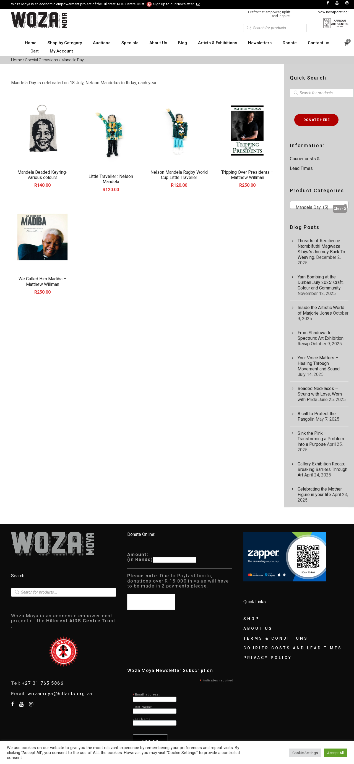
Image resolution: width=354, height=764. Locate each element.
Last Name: (142, 718)
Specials (129, 42)
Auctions (101, 42)
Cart (34, 51)
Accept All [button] (335, 753)
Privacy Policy (267, 657)
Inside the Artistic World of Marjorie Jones (321, 310)
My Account (61, 51)
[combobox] (319, 205)
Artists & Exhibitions (217, 42)
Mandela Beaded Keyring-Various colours (42, 175)
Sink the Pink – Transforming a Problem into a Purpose (321, 439)
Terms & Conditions (275, 638)
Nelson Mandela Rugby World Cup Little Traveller (179, 175)
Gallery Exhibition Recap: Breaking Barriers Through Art (322, 469)
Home (31, 42)
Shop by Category (65, 42)
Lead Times (301, 168)
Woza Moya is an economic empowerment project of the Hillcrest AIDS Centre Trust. (81, 4)
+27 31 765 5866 (43, 683)
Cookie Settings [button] (305, 753)
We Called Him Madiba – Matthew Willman (42, 281)
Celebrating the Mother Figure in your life (320, 491)
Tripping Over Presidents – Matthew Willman (247, 175)
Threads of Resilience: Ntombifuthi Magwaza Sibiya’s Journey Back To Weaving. (321, 249)
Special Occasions (41, 60)
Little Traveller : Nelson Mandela (110, 179)
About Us (158, 42)
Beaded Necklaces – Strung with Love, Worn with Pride (320, 394)
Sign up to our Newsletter (176, 4)
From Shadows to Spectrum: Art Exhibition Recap (320, 338)
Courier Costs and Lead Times (292, 648)
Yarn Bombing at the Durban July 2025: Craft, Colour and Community (320, 282)
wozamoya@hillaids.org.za (59, 693)
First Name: (142, 706)
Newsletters (260, 42)
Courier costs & (305, 158)
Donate (290, 42)
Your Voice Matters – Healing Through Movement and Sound (319, 363)
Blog (182, 42)
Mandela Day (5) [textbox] (310, 207)
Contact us (318, 42)
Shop (251, 619)
